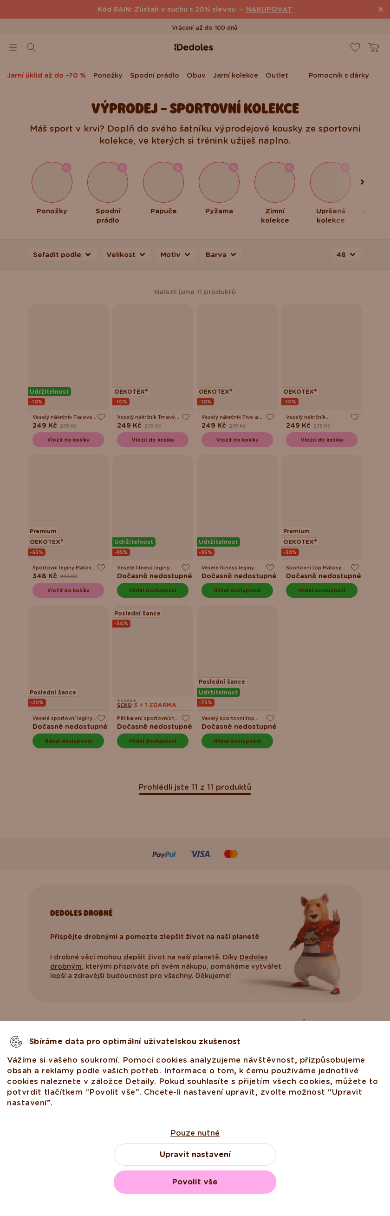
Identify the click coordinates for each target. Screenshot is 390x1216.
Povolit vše (195, 1181)
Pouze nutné (195, 1133)
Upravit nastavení (195, 1154)
